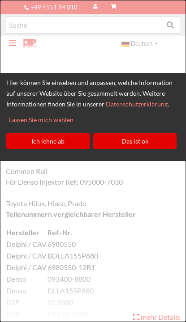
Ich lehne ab (48, 141)
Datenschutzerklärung (137, 104)
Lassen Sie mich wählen (41, 119)
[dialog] (93, 161)
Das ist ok (134, 141)
